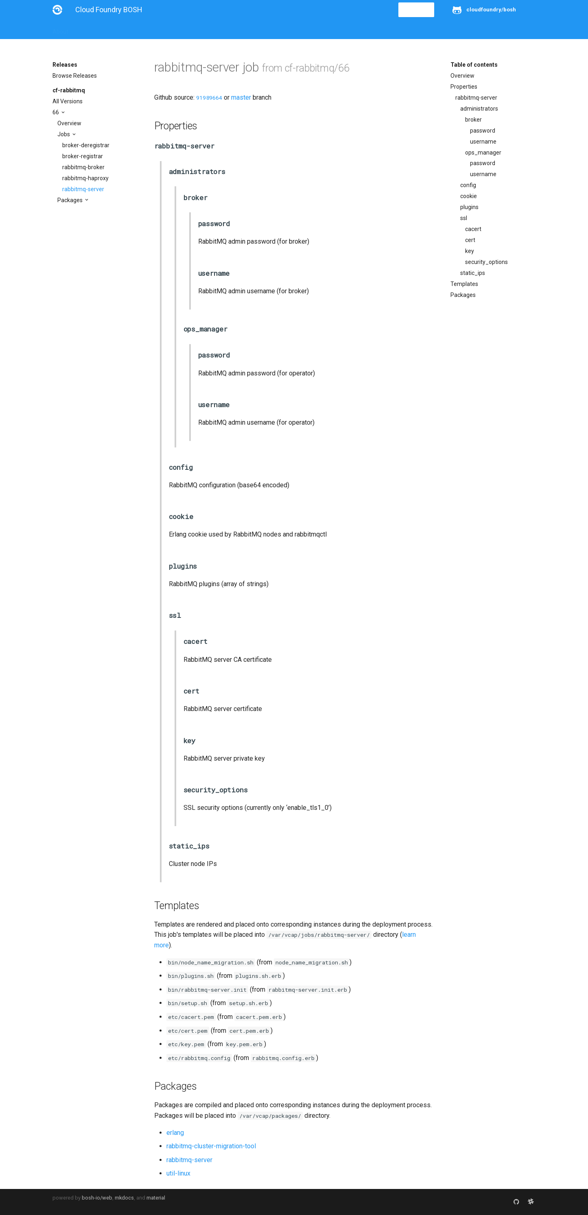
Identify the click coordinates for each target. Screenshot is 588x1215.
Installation (93, 29)
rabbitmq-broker (83, 167)
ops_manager (483, 152)
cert (470, 240)
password (482, 130)
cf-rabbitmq (68, 90)
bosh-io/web (97, 1198)
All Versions (67, 101)
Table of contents (474, 64)
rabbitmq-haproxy (85, 178)
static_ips (472, 273)
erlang (175, 1132)
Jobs (64, 134)
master (241, 97)
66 (56, 112)
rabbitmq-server (83, 189)
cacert (473, 229)
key (469, 251)
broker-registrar (82, 156)
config (468, 185)
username (483, 141)
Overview (69, 123)
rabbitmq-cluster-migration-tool (211, 1146)
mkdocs (124, 1198)
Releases (231, 29)
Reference (159, 29)
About (60, 29)
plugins (469, 207)
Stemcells (196, 29)
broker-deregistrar (85, 145)
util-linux (178, 1173)
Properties (463, 86)
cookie (468, 196)
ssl (463, 218)
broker (473, 119)
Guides (126, 29)
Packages (70, 200)
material (155, 1198)
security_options (486, 262)
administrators (479, 108)
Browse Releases (74, 75)
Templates (464, 284)
